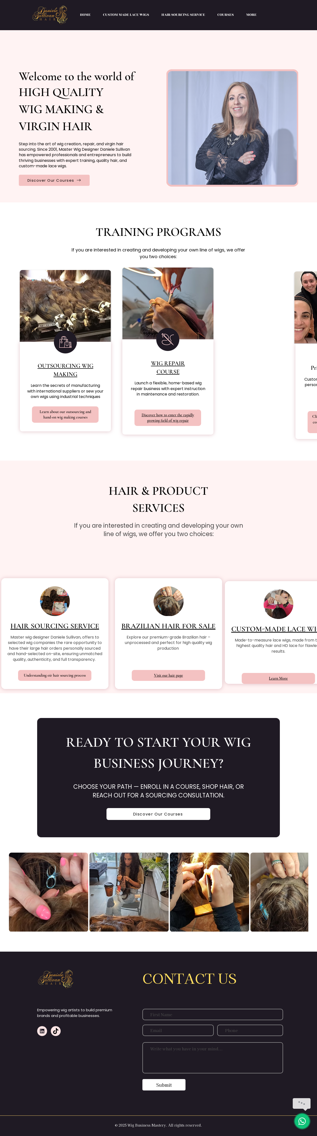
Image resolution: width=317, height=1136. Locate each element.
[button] (225, 15)
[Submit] (163, 1084)
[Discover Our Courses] (54, 180)
